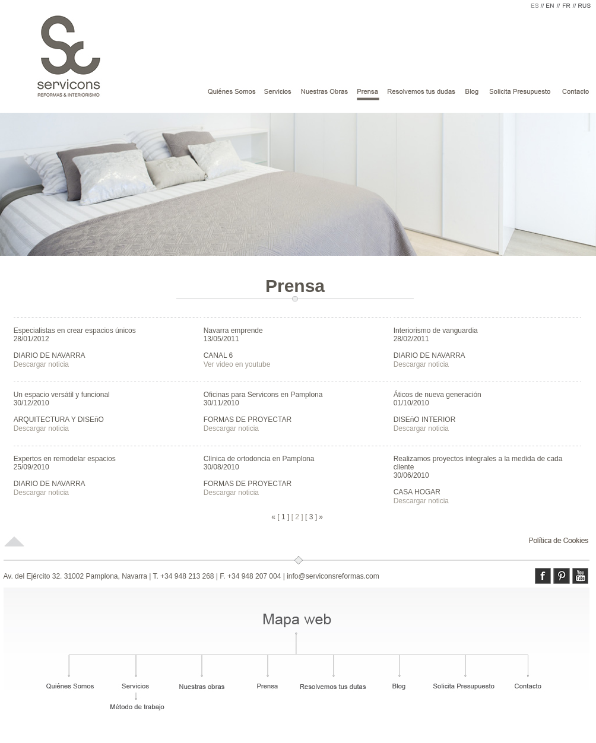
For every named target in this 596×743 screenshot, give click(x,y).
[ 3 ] (311, 517)
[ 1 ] (283, 517)
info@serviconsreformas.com (333, 576)
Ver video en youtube (237, 364)
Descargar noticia (41, 364)
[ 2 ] (297, 517)
